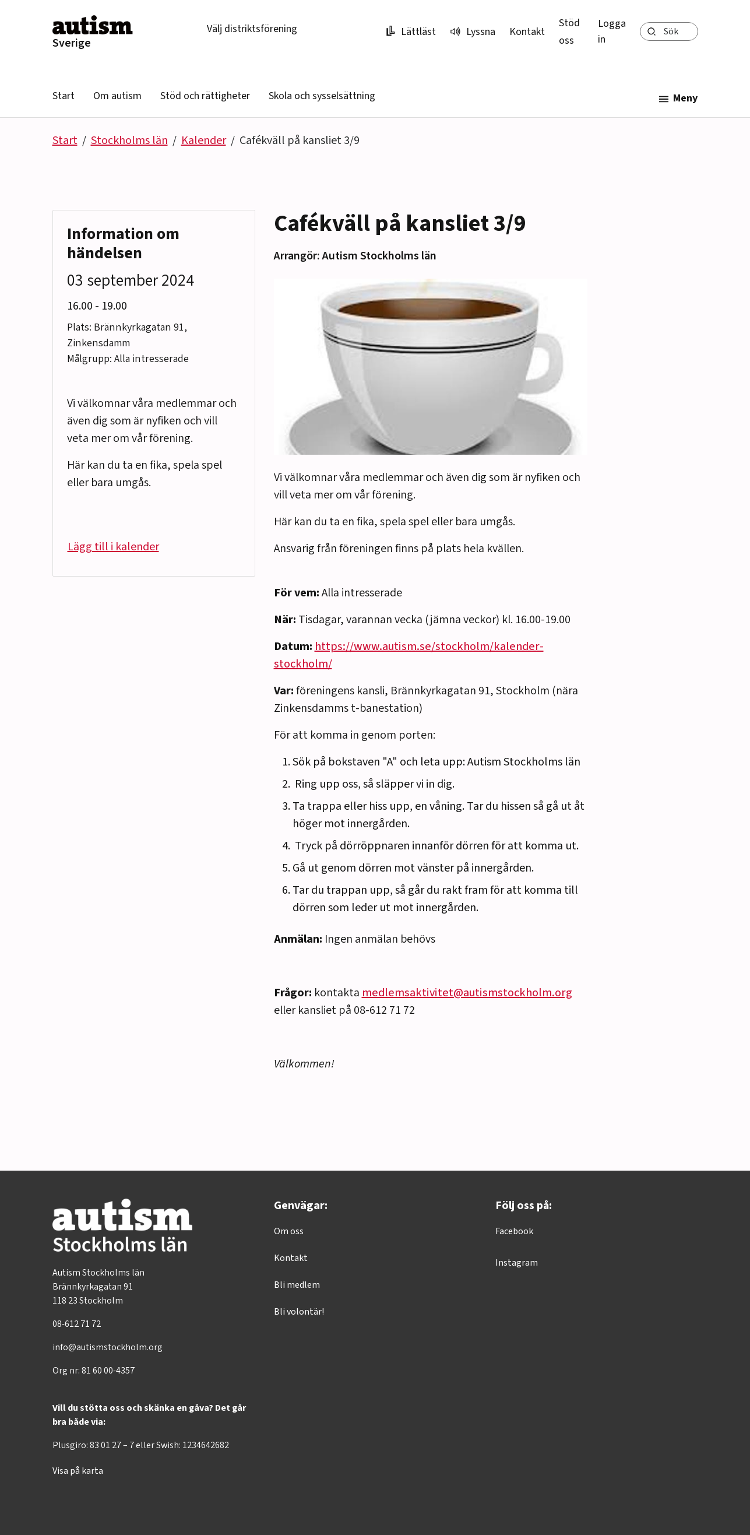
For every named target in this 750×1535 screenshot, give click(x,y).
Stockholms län (129, 140)
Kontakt (527, 31)
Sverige (71, 43)
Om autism (117, 96)
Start (63, 96)
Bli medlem (297, 1284)
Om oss (289, 1231)
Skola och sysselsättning (322, 96)
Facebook (514, 1231)
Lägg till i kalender (113, 547)
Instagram (516, 1262)
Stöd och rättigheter (205, 96)
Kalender (203, 140)
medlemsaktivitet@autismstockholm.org (467, 993)
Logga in (612, 31)
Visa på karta (77, 1470)
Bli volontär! (299, 1311)
